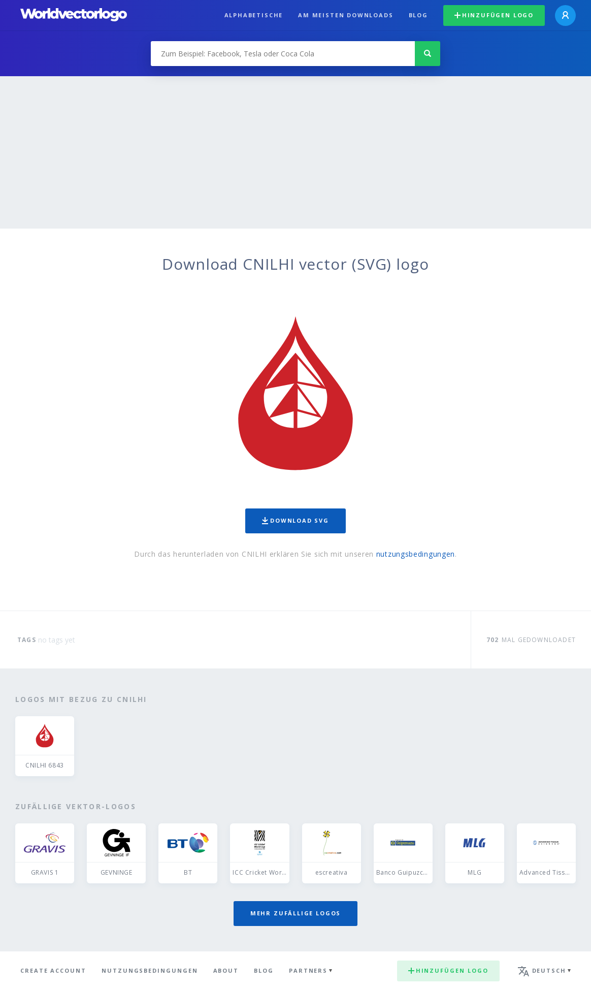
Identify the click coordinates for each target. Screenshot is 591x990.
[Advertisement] (295, 152)
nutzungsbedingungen (415, 554)
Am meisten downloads (345, 15)
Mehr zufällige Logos (295, 913)
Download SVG (295, 520)
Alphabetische (253, 15)
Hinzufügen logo (494, 15)
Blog (418, 15)
